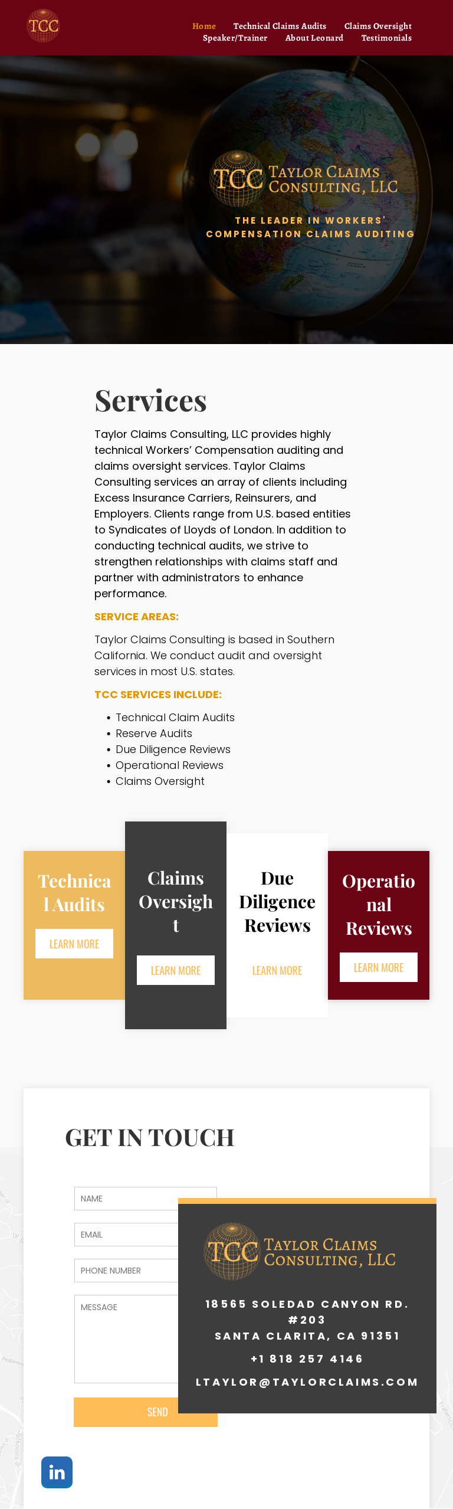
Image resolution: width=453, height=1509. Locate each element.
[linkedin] (57, 1473)
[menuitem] (204, 26)
